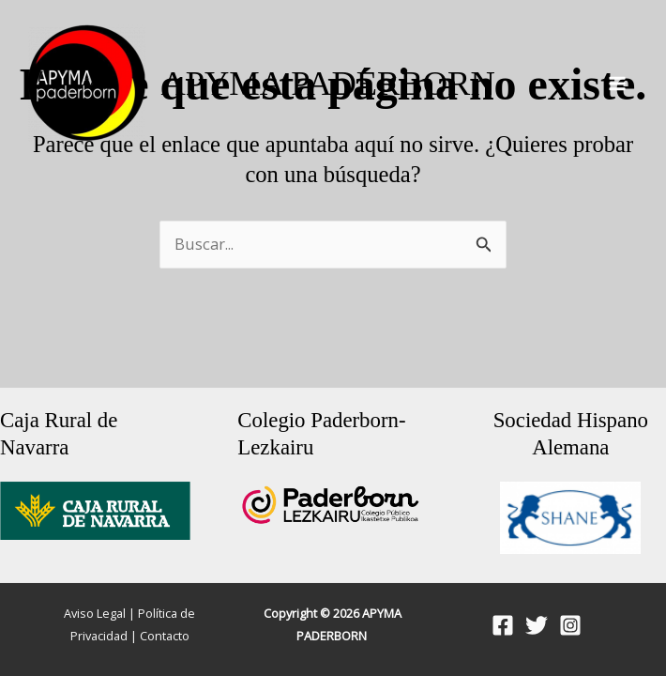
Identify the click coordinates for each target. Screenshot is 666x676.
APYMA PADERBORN (327, 83)
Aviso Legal (95, 613)
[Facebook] (503, 625)
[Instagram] (570, 625)
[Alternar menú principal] (617, 84)
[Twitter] (536, 625)
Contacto (164, 635)
